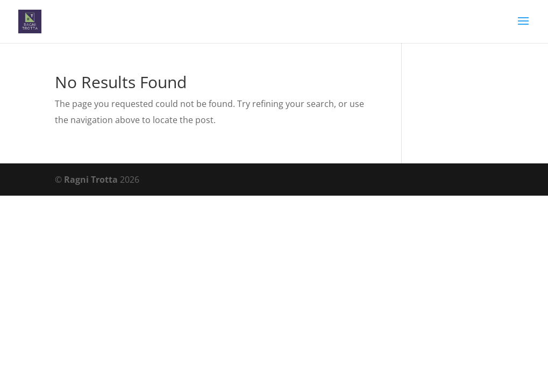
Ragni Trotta (91, 179)
